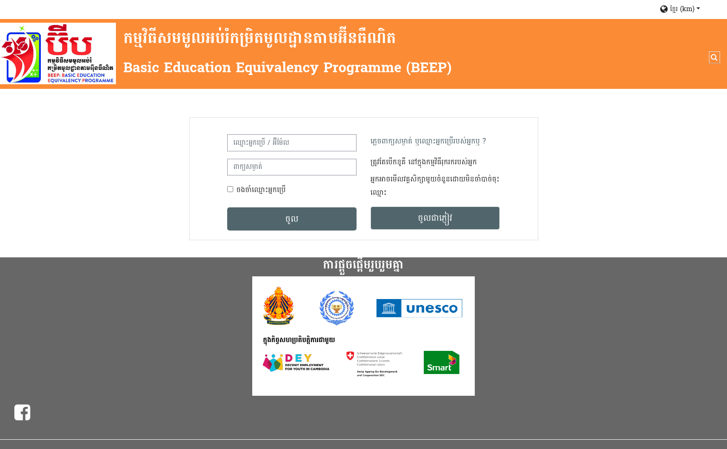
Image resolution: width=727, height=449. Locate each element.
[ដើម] (58, 53)
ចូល (292, 219)
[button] (688, 9)
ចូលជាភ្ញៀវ (435, 218)
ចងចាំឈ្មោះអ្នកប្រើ (261, 189)
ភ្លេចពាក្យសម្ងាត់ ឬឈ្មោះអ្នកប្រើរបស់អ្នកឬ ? (428, 141)
